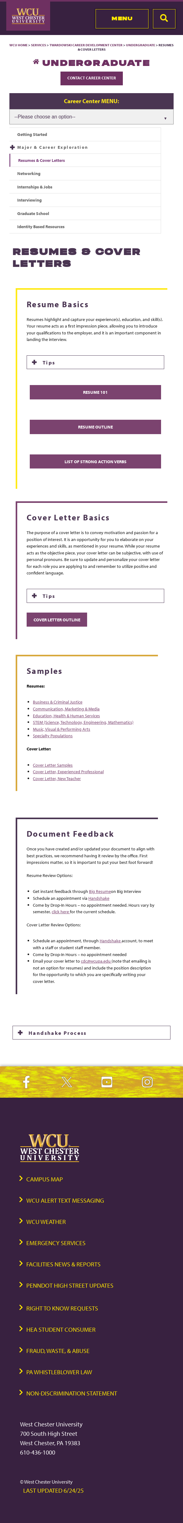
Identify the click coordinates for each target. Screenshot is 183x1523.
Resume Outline (95, 427)
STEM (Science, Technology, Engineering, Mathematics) (83, 722)
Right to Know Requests (62, 1308)
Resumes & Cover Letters (41, 160)
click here (61, 911)
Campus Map (44, 1179)
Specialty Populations (53, 736)
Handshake (98, 898)
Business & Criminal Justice (57, 702)
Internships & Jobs (34, 187)
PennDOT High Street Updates (69, 1285)
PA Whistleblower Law (59, 1372)
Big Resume (100, 891)
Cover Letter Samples (53, 765)
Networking (28, 173)
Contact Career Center (91, 77)
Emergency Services (56, 1243)
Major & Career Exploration (52, 147)
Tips (49, 362)
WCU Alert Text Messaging (65, 1200)
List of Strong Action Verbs (96, 461)
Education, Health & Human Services (66, 716)
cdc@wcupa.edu (96, 961)
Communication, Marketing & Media (66, 709)
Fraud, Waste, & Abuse (58, 1351)
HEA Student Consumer (61, 1329)
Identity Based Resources (41, 226)
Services (38, 45)
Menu (122, 18)
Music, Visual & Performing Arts (61, 729)
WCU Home (18, 45)
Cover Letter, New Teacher (57, 778)
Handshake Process (58, 1032)
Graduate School (33, 213)
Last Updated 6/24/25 (53, 1490)
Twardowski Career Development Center (86, 45)
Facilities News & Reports (63, 1264)
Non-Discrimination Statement (71, 1393)
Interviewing (29, 200)
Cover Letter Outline (57, 620)
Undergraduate (140, 45)
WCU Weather (46, 1221)
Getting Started (32, 134)
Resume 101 (95, 392)
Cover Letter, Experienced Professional (68, 771)
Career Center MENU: (91, 101)
